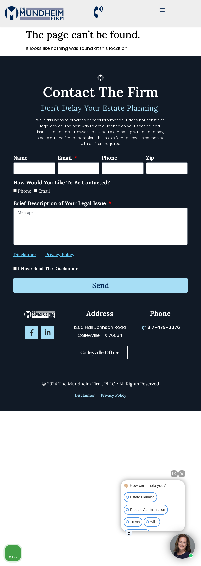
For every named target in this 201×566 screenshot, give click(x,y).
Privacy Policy (114, 395)
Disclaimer (85, 395)
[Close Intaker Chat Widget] (181, 473)
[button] (162, 10)
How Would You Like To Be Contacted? (61, 183)
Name (20, 158)
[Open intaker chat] (129, 533)
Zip (150, 158)
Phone (109, 158)
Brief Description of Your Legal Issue (60, 204)
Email (65, 158)
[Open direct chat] (174, 473)
